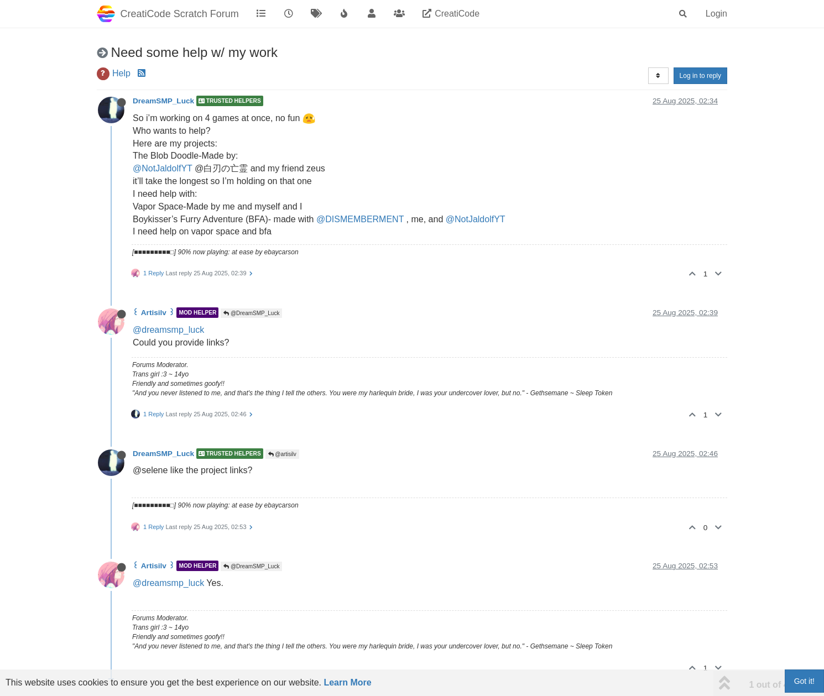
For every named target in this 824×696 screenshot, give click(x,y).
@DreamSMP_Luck (251, 313)
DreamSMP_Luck (163, 101)
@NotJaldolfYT (162, 168)
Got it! (804, 681)
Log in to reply (700, 76)
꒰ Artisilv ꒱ (154, 312)
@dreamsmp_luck (168, 329)
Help (121, 73)
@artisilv (282, 454)
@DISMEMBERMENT (360, 219)
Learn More (347, 682)
